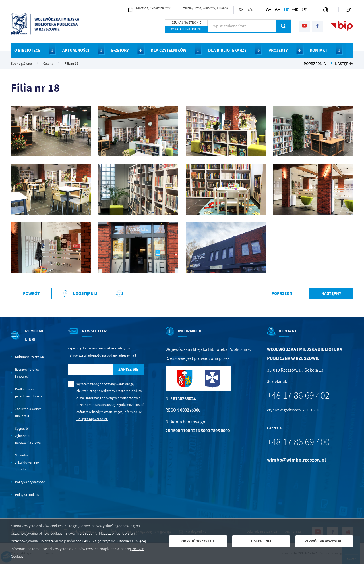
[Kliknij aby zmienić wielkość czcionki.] (268, 10)
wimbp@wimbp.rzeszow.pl (296, 460)
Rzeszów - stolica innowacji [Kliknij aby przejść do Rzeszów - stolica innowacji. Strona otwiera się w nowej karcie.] (27, 373)
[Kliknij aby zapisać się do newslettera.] (128, 369)
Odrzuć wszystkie (198, 541)
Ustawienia (261, 541)
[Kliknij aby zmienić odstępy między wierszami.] (286, 10)
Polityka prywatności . (92, 419)
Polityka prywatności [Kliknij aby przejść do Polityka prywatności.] (30, 482)
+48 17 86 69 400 (298, 442)
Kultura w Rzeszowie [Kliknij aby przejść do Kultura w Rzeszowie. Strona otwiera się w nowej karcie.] (30, 357)
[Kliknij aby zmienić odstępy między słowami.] (295, 10)
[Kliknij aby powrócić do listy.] (331, 63)
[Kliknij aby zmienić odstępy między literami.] (277, 10)
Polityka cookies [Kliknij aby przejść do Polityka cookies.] (27, 494)
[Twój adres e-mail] (90, 369)
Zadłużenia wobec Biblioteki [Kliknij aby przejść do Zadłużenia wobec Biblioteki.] (28, 412)
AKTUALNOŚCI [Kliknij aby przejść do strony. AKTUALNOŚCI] (75, 50)
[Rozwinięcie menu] (28, 340)
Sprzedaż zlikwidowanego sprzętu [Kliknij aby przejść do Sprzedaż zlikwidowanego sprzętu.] (27, 462)
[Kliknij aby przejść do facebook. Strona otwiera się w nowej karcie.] (317, 26)
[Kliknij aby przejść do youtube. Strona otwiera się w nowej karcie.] (304, 26)
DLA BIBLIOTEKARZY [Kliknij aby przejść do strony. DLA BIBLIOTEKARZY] (227, 50)
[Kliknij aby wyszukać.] (283, 26)
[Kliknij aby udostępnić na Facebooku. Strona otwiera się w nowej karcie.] (82, 293)
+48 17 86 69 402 (298, 395)
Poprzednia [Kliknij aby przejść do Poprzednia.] (315, 63)
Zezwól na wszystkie (324, 541)
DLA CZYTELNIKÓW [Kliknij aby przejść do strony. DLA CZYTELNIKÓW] (168, 50)
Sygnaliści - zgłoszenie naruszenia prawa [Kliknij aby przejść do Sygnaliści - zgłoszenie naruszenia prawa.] (28, 435)
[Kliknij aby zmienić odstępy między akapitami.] (304, 10)
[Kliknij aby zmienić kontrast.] (325, 9)
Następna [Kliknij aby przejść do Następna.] (344, 63)
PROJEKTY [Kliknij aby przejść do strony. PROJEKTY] (278, 50)
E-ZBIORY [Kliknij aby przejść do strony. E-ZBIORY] (120, 50)
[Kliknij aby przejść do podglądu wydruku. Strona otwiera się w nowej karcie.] (119, 293)
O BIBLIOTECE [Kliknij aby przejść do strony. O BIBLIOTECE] (27, 50)
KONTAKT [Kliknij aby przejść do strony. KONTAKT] (318, 50)
